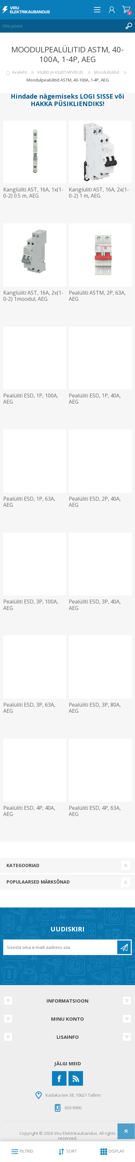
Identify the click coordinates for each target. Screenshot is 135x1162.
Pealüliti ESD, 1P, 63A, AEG (29, 502)
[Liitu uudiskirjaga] (60, 947)
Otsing (128, 25)
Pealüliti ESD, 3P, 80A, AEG (95, 708)
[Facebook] (59, 1078)
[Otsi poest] (61, 25)
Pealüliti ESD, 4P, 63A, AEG (95, 811)
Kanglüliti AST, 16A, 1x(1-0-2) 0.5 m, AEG (33, 193)
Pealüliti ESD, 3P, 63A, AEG (29, 708)
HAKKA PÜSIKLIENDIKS (67, 103)
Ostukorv (126, 10)
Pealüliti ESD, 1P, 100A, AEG (30, 399)
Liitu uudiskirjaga (124, 947)
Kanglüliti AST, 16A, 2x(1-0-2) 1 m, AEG (99, 193)
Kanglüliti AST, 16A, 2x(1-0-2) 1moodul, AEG (33, 296)
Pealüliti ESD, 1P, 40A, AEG (95, 399)
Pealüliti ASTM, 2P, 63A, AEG (97, 296)
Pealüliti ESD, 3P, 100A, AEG (30, 605)
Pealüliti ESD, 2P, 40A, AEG (95, 502)
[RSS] (75, 1078)
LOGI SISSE (96, 96)
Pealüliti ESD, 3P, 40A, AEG (95, 605)
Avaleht (19, 72)
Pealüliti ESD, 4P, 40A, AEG (29, 811)
